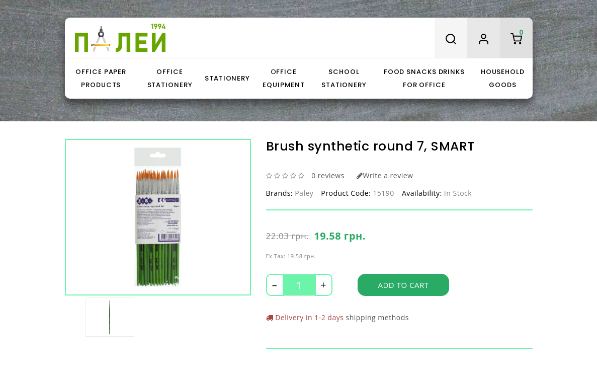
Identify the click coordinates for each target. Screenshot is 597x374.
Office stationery (170, 78)
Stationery (227, 78)
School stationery (344, 78)
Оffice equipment (284, 78)
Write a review (385, 175)
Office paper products (100, 78)
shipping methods (377, 317)
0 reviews (328, 175)
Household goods (503, 78)
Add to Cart (403, 285)
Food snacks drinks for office (424, 78)
